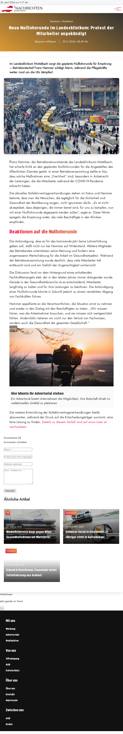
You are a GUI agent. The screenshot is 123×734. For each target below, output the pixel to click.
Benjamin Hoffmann (45, 41)
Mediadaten (12, 643)
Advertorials (12, 637)
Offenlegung (12, 661)
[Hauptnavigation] (116, 8)
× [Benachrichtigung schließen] (2, 611)
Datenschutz (13, 673)
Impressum (11, 703)
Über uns (10, 691)
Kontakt (10, 697)
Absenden (10, 493)
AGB (8, 667)
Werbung (10, 631)
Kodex (9, 727)
